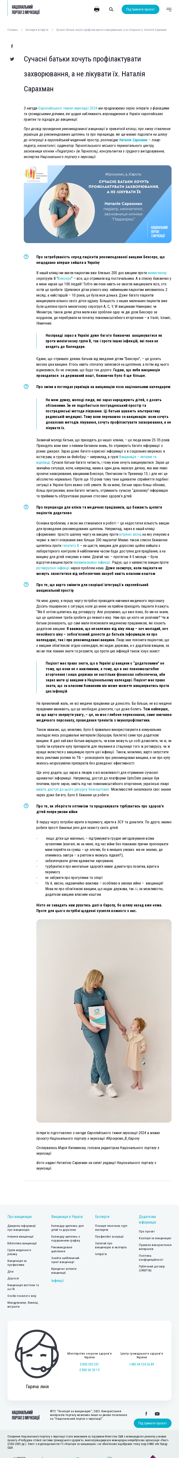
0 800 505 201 (89, 1364)
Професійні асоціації (109, 1236)
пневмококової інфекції (92, 562)
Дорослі (13, 1278)
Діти (10, 1271)
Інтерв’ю (101, 1254)
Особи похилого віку (21, 1296)
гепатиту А (70, 545)
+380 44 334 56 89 (141, 1364)
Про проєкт (147, 1231)
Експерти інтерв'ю (37, 30)
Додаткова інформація (147, 1219)
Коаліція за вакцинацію (155, 1238)
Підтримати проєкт (140, 9)
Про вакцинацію (19, 1216)
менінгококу (157, 273)
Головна (12, 30)
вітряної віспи (130, 534)
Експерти (102, 1216)
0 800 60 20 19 (89, 1370)
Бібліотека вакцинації (22, 1243)
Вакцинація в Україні (67, 1216)
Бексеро (64, 278)
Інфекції (57, 1280)
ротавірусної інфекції (53, 568)
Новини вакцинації (20, 1236)
